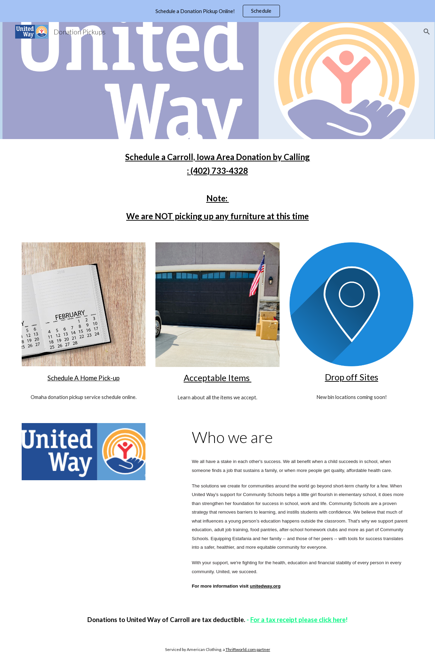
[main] (217, 186)
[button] (426, 31)
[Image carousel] (217, 304)
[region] (217, 11)
